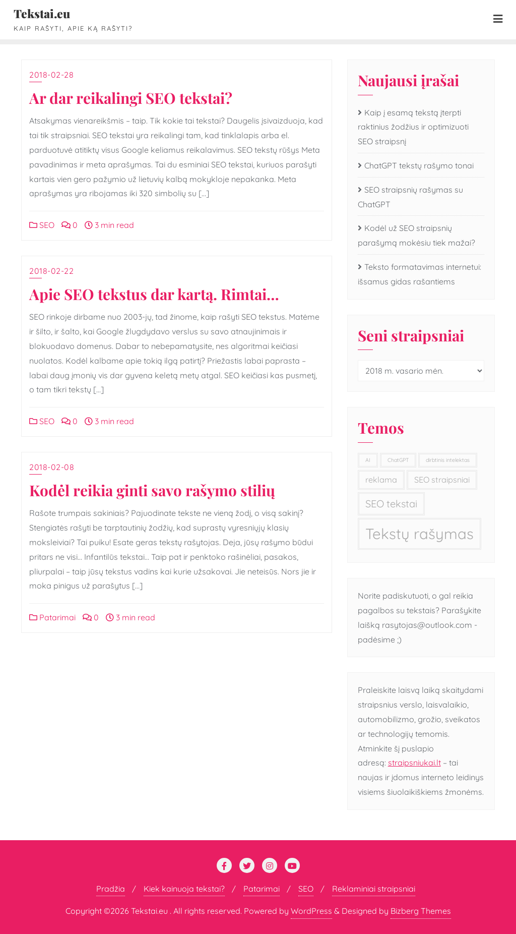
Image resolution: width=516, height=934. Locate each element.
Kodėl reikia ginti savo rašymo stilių (152, 490)
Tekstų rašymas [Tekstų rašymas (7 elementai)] (419, 533)
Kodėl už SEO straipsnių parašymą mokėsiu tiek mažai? (416, 235)
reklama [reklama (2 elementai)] (381, 480)
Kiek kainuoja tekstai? (184, 889)
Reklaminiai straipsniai (373, 889)
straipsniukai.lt (414, 762)
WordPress (311, 911)
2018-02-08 (51, 467)
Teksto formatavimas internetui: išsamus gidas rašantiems (419, 274)
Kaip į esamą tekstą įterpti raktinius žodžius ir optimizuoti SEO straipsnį (413, 127)
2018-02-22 (51, 271)
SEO (41, 225)
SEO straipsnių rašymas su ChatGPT (410, 197)
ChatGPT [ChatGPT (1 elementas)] (398, 459)
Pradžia (110, 889)
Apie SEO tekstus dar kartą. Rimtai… (154, 294)
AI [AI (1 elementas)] (367, 459)
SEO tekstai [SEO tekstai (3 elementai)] (391, 503)
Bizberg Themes (421, 911)
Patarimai (52, 617)
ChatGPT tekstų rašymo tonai (419, 165)
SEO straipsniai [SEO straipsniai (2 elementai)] (442, 480)
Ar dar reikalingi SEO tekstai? (130, 97)
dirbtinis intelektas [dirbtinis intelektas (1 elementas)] (448, 459)
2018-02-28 (51, 75)
